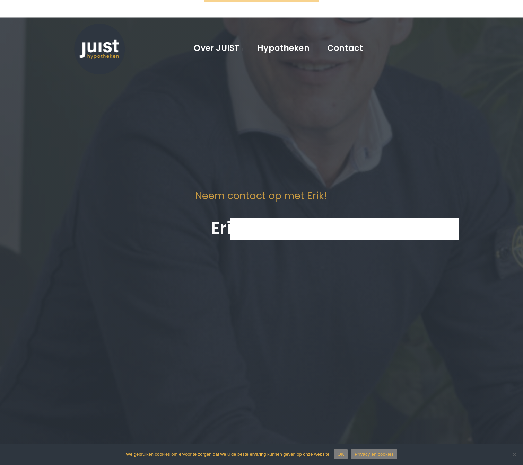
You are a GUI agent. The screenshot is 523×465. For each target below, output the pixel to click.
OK (341, 454)
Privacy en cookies (374, 454)
